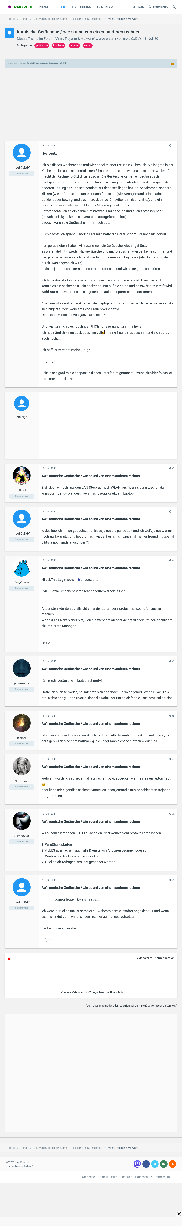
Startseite (88, 1177)
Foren (60, 7)
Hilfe (114, 1177)
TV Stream (105, 7)
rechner (74, 45)
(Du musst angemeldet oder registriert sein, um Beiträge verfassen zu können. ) (131, 1005)
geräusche (42, 45)
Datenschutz (143, 1177)
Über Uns (126, 1177)
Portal (44, 7)
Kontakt (103, 1177)
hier (81, 580)
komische (58, 45)
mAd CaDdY (132, 39)
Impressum (162, 1177)
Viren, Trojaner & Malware (74, 39)
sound (87, 45)
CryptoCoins (81, 7)
